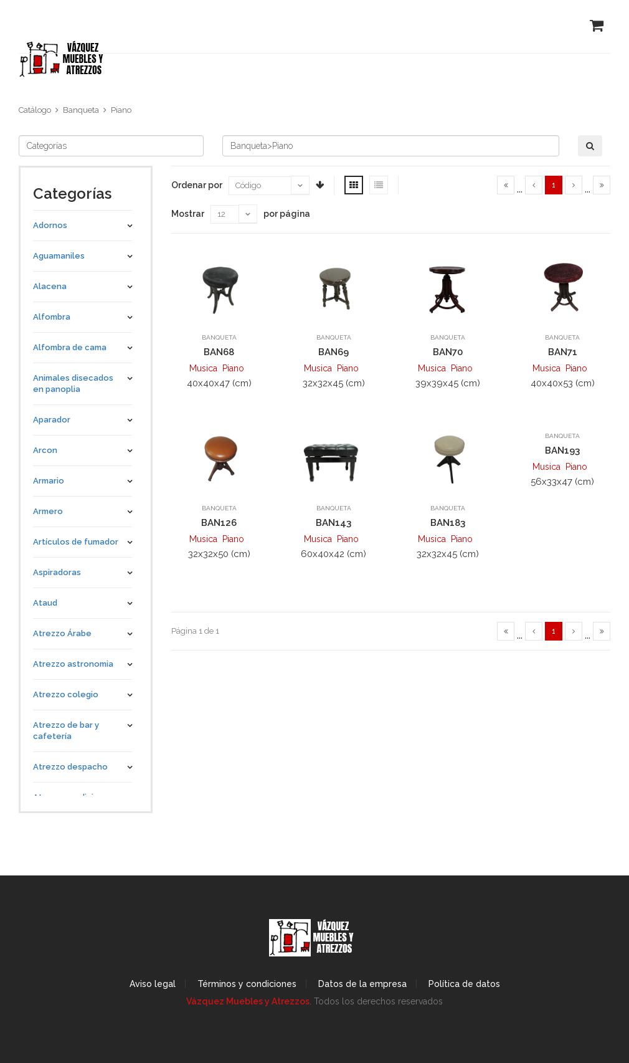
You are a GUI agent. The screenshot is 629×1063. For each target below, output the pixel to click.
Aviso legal (153, 984)
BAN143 (333, 522)
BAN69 (333, 352)
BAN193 (562, 450)
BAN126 (219, 522)
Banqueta (81, 110)
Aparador (51, 419)
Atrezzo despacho (70, 766)
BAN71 (562, 352)
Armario (48, 480)
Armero (48, 511)
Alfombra (51, 317)
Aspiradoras (57, 572)
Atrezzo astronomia (73, 664)
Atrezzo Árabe (62, 633)
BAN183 (447, 522)
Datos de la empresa (362, 984)
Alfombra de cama (69, 347)
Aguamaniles (59, 255)
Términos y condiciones (246, 984)
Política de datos (464, 984)
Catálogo (35, 110)
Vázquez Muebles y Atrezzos (248, 1001)
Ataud (45, 603)
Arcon (45, 450)
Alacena (50, 286)
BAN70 (448, 352)
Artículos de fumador (75, 541)
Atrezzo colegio (65, 694)
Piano (121, 110)
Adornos (50, 225)
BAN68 (219, 352)
